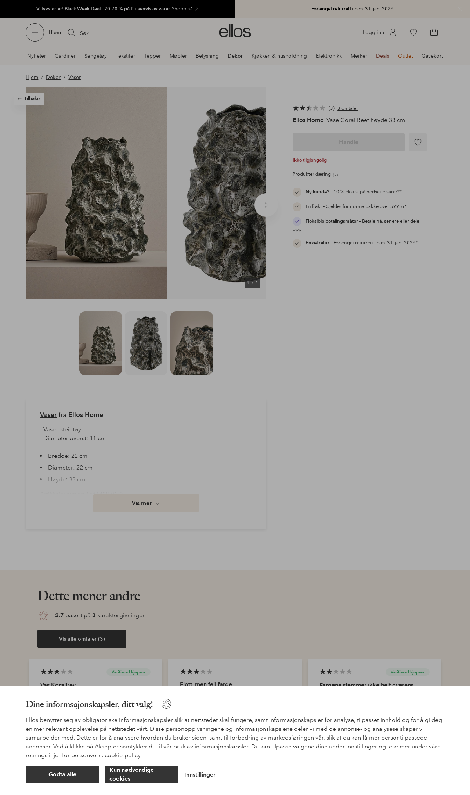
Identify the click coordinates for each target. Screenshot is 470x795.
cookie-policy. (123, 755)
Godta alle (62, 774)
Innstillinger (200, 774)
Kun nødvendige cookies (131, 774)
